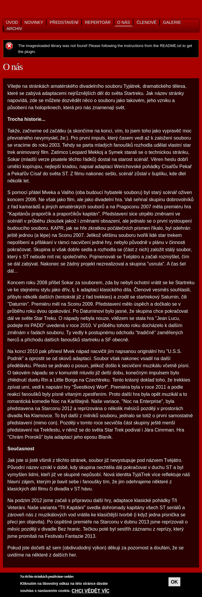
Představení (64, 22)
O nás (123, 22)
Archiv (14, 28)
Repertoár (98, 22)
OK (174, 582)
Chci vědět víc (90, 590)
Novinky (33, 22)
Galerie (172, 22)
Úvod (12, 22)
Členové (146, 22)
